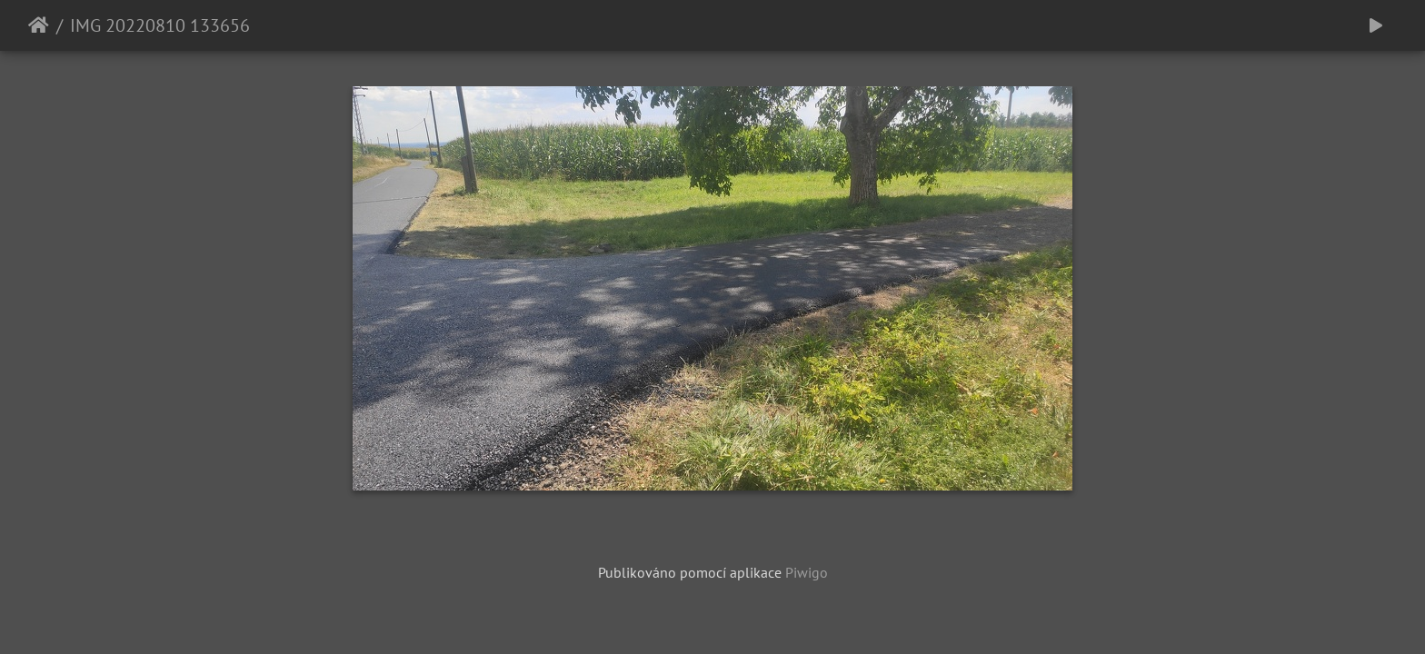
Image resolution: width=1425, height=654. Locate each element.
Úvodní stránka (38, 25)
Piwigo (806, 572)
